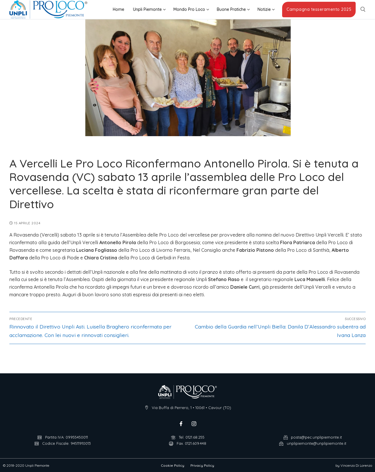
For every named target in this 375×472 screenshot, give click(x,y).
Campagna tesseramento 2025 (319, 9)
